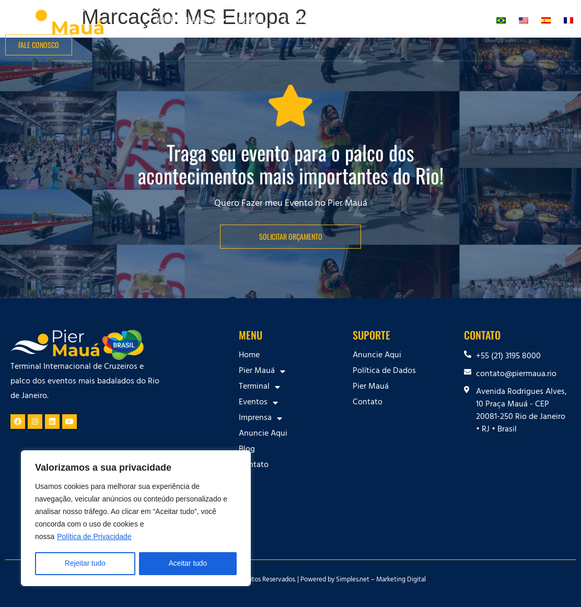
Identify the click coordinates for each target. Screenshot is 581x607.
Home (165, 19)
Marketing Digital (401, 580)
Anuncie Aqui (402, 19)
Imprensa (351, 20)
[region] (136, 518)
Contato (472, 19)
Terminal (255, 20)
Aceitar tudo (187, 563)
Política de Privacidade (94, 537)
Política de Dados (384, 371)
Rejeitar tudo (85, 563)
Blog (441, 19)
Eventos (303, 20)
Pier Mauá (204, 20)
